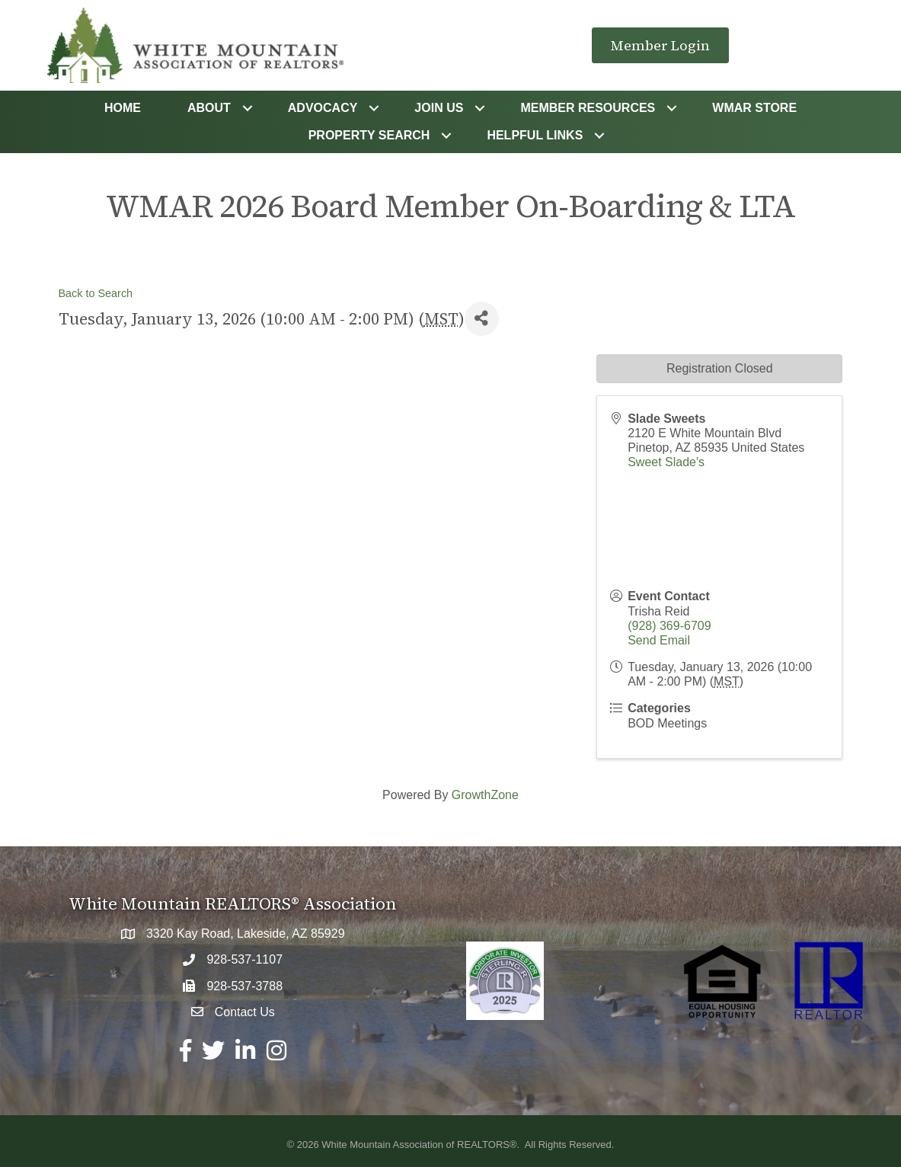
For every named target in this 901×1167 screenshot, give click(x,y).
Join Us (438, 107)
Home (122, 107)
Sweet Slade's (666, 462)
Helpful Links (535, 135)
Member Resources (587, 107)
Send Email (659, 640)
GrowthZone (485, 794)
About (209, 107)
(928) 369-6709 (669, 625)
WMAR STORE (754, 107)
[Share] (482, 319)
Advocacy (323, 107)
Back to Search (96, 293)
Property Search (369, 135)
